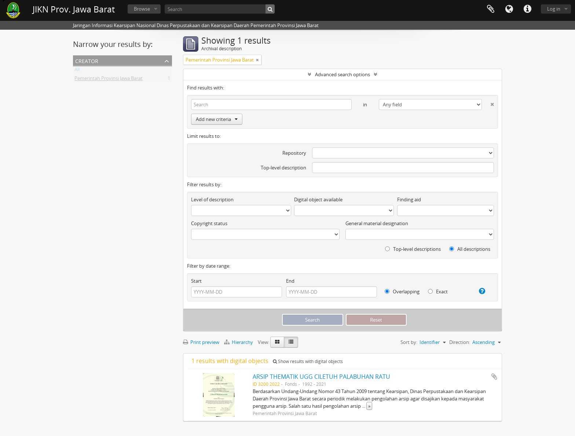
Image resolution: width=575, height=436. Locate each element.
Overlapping (402, 291)
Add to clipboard (494, 376)
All (77, 70)
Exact (438, 291)
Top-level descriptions (413, 249)
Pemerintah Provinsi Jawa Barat (108, 79)
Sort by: (408, 342)
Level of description (212, 199)
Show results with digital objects (308, 361)
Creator (86, 60)
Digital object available (318, 199)
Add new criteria (217, 119)
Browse (142, 9)
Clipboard (490, 9)
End (290, 281)
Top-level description (283, 167)
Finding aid (409, 199)
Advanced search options (342, 74)
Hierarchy (239, 342)
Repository (294, 153)
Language (509, 9)
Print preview (201, 342)
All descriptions (469, 249)
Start (196, 281)
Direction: (459, 342)
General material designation (376, 223)
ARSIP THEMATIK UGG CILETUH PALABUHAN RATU (321, 377)
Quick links (527, 9)
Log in (553, 9)
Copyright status (209, 223)
